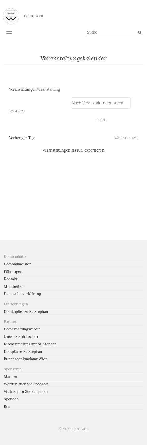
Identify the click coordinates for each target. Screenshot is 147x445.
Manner (10, 376)
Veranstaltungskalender (73, 58)
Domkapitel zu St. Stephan (26, 311)
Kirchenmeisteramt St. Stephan (30, 344)
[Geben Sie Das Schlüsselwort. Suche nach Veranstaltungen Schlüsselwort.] (101, 103)
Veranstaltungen (23, 89)
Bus (7, 406)
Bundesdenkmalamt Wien (26, 359)
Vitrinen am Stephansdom (26, 391)
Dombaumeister (17, 264)
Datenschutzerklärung (22, 294)
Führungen (13, 271)
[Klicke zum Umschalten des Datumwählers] (17, 111)
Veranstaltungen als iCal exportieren (73, 150)
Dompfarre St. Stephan (23, 351)
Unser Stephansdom (21, 336)
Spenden (11, 399)
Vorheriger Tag (21, 138)
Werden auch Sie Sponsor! (26, 384)
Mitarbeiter (13, 286)
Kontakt (10, 279)
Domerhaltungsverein (22, 329)
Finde (101, 120)
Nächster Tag (126, 138)
